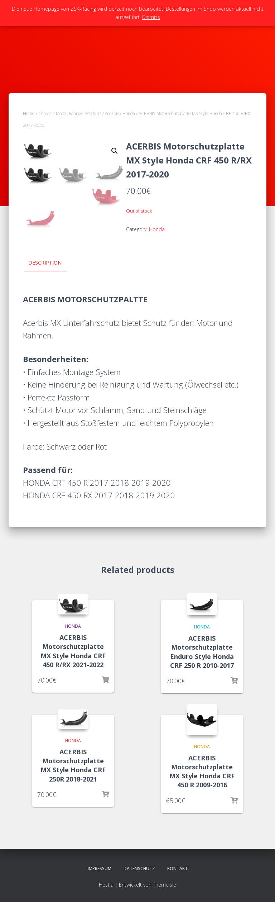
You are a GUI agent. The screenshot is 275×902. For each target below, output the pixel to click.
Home (29, 113)
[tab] (50, 263)
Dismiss (151, 17)
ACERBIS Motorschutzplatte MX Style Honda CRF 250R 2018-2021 (73, 765)
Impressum (99, 868)
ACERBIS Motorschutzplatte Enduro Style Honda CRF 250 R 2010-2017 (202, 652)
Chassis (45, 113)
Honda (128, 113)
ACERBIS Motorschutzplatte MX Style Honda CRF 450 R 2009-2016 (202, 771)
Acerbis (112, 113)
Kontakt (177, 868)
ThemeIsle (164, 884)
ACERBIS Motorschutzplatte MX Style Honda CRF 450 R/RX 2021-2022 (73, 651)
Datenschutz (139, 868)
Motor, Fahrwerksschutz (78, 113)
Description (45, 262)
